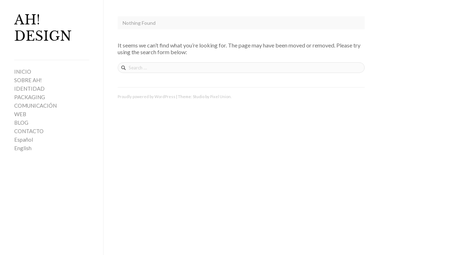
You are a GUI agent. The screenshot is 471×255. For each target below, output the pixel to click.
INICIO (22, 71)
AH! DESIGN (43, 28)
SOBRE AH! (28, 80)
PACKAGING (29, 97)
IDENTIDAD (29, 88)
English (23, 148)
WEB (20, 114)
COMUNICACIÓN (35, 105)
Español (23, 139)
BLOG (21, 122)
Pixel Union (220, 96)
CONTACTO (29, 131)
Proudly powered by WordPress (146, 96)
